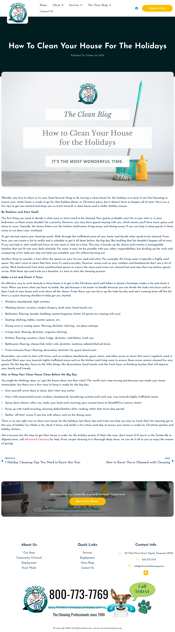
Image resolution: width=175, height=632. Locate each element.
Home (43, 5)
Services (75, 5)
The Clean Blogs (99, 5)
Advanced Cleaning (36, 439)
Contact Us (46, 11)
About (57, 5)
